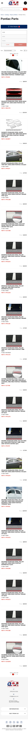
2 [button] (14, 674)
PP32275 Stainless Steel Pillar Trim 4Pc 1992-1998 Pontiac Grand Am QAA (13, 411)
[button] (11, 674)
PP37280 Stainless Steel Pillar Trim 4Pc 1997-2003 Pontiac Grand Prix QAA (13, 625)
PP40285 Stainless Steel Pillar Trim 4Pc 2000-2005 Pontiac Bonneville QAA (12, 563)
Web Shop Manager (18, 729)
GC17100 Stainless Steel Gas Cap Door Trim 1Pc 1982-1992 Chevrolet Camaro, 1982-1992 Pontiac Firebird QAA (14, 381)
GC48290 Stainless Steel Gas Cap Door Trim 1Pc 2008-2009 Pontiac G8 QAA (13, 656)
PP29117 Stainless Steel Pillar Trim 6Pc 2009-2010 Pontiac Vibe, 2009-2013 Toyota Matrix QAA (13, 442)
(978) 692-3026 (14, 691)
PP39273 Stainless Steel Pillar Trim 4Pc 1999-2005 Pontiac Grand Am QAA (13, 594)
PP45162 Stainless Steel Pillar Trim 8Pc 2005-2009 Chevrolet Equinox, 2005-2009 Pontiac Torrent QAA (12, 502)
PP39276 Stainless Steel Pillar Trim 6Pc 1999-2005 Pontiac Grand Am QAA (13, 532)
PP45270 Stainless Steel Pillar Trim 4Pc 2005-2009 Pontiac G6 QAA (13, 471)
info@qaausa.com (14, 696)
